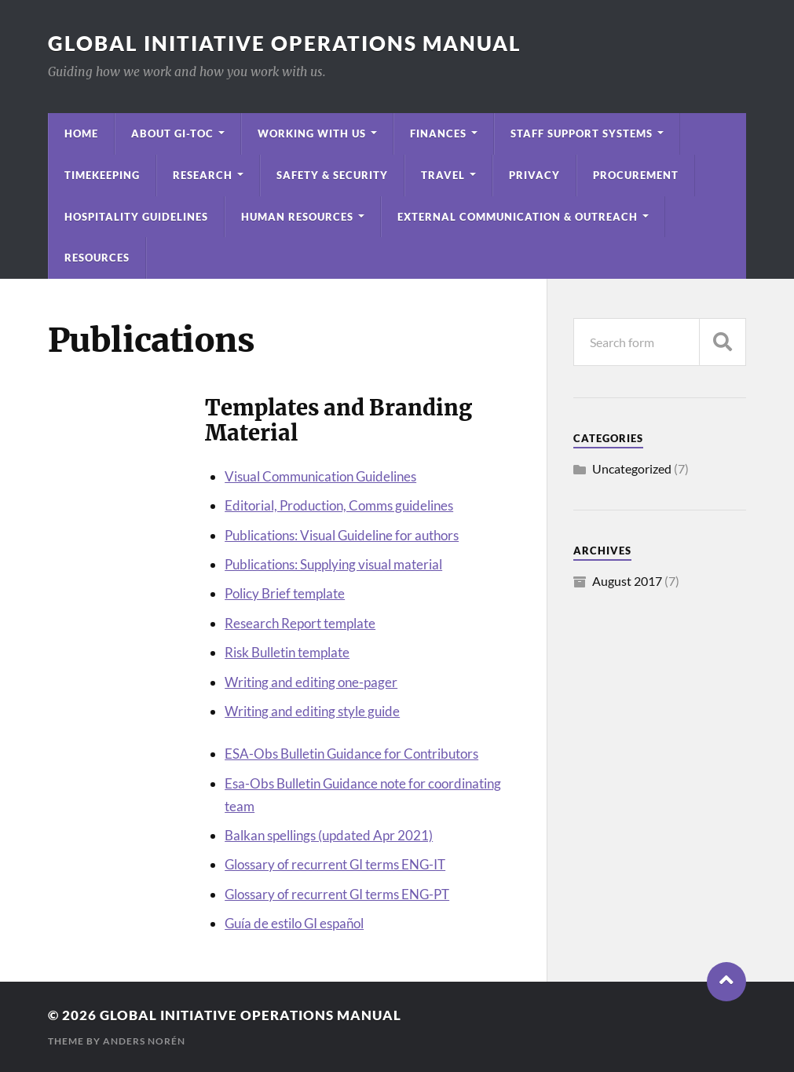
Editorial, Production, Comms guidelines (339, 505)
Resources (97, 257)
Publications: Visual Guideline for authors (342, 535)
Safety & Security (332, 175)
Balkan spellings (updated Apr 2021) (329, 835)
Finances (438, 133)
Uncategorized (631, 468)
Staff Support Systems (581, 133)
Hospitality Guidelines (136, 216)
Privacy (534, 175)
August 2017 (627, 580)
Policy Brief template (285, 593)
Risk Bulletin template (287, 652)
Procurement (636, 175)
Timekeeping (102, 175)
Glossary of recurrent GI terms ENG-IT (335, 864)
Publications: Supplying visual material (333, 564)
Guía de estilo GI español (294, 923)
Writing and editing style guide (312, 711)
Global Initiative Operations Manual (284, 43)
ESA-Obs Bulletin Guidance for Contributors (351, 753)
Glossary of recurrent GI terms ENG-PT (337, 894)
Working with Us (312, 133)
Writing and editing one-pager (311, 682)
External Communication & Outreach (517, 216)
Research (202, 175)
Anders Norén (144, 1041)
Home (81, 133)
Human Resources (297, 216)
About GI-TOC (172, 133)
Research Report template (300, 623)
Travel (443, 175)
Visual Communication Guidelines (320, 476)
